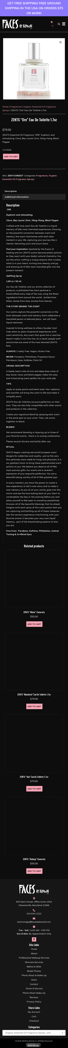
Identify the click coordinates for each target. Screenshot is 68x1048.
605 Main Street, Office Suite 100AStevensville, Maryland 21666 (34, 903)
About (34, 953)
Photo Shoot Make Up (34, 993)
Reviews (34, 997)
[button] (60, 42)
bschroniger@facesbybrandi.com (34, 921)
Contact (34, 984)
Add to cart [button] (34, 624)
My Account (34, 1012)
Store (34, 979)
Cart (34, 1016)
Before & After (34, 966)
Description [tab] (11, 191)
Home (5, 106)
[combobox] (34, 1033)
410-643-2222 (34, 913)
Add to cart (11, 156)
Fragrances (16, 106)
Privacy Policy (34, 1001)
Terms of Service (34, 988)
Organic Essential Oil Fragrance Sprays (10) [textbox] (33, 1032)
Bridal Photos (34, 971)
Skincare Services (34, 962)
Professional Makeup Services (34, 957)
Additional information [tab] (17, 197)
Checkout (34, 1020)
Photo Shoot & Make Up (34, 975)
